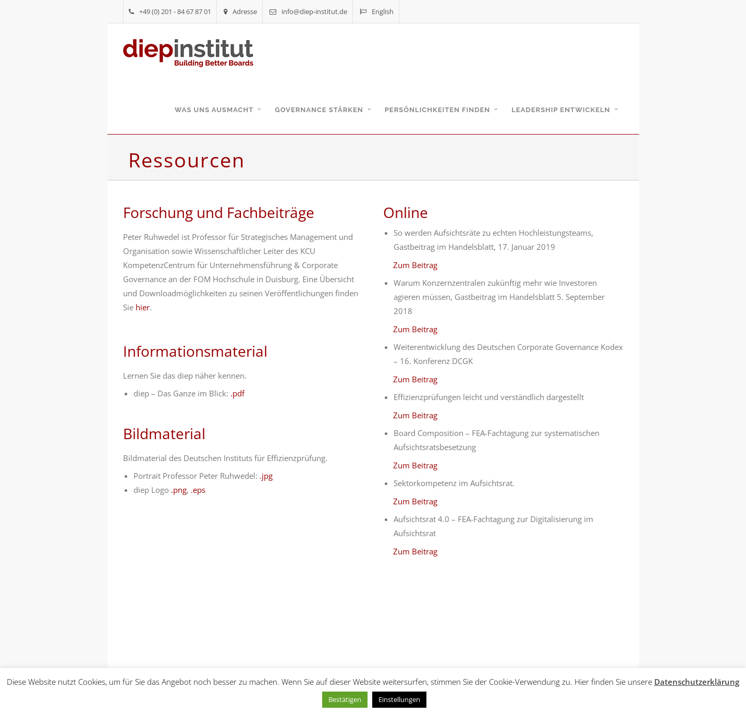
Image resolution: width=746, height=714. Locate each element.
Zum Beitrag (415, 265)
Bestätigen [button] (344, 699)
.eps (198, 490)
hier (143, 307)
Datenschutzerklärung (696, 681)
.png (179, 490)
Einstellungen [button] (399, 699)
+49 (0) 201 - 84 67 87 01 (170, 11)
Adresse (240, 11)
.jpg (266, 475)
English (377, 11)
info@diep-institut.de (308, 11)
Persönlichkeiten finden (437, 110)
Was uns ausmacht (214, 110)
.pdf (237, 393)
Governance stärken (319, 110)
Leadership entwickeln (560, 110)
